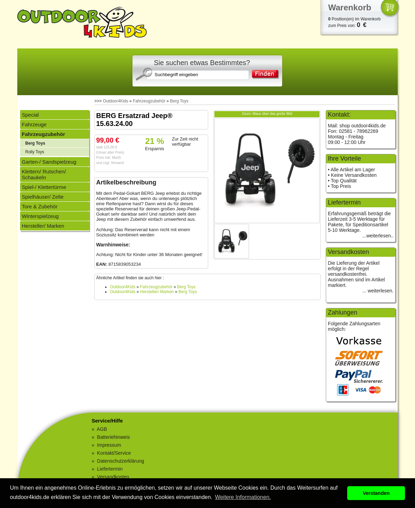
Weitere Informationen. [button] (243, 497)
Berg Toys (179, 101)
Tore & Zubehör (39, 206)
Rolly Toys (34, 151)
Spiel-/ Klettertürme (44, 187)
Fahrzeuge (34, 124)
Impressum (109, 445)
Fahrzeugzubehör (149, 101)
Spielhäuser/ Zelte (43, 197)
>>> (98, 101)
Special (30, 115)
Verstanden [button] (376, 493)
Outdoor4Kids (115, 101)
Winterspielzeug (40, 216)
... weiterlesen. (378, 290)
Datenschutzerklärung (120, 461)
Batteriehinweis (113, 437)
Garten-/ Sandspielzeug (49, 162)
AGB (102, 429)
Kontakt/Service (114, 453)
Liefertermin (110, 469)
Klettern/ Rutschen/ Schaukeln (44, 174)
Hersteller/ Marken (43, 226)
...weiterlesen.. (378, 235)
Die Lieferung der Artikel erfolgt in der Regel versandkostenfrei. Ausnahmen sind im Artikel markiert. (356, 274)
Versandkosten (113, 477)
